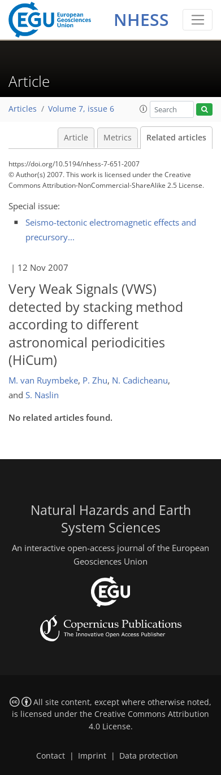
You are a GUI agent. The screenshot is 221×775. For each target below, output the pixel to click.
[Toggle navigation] (198, 19)
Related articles (176, 138)
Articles (22, 109)
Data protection (148, 756)
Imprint (92, 756)
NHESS (141, 19)
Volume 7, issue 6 (81, 109)
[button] (144, 109)
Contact (50, 756)
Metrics (117, 138)
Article (76, 138)
